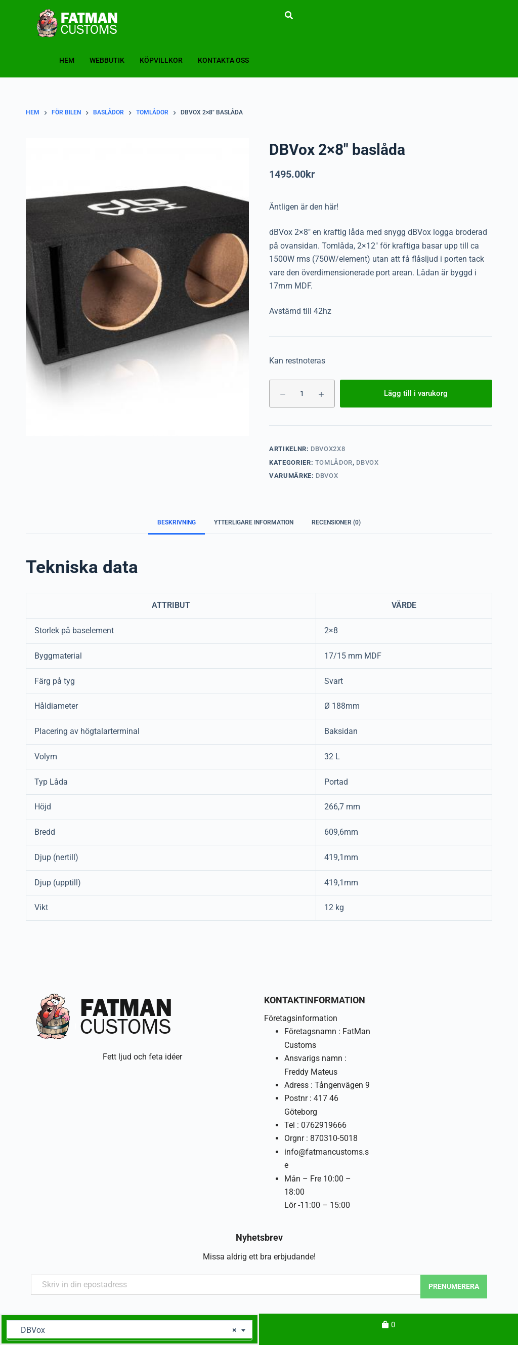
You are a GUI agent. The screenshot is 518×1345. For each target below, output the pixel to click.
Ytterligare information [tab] (253, 522)
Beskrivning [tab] (176, 522)
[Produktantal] (302, 393)
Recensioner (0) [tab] (336, 522)
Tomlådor (334, 462)
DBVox (367, 462)
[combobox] (129, 1330)
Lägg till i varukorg (416, 393)
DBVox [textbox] (126, 1330)
